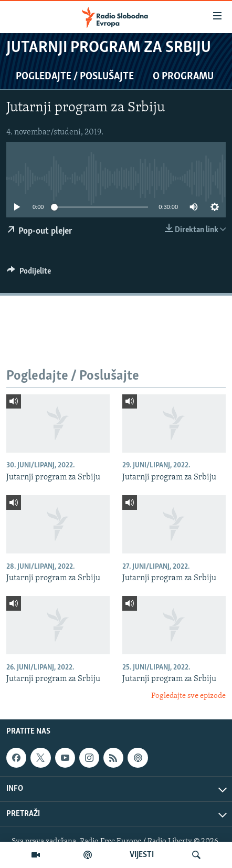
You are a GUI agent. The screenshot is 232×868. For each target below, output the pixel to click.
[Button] (29, 274)
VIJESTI (142, 855)
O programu (183, 76)
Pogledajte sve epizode (188, 696)
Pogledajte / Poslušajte (75, 76)
